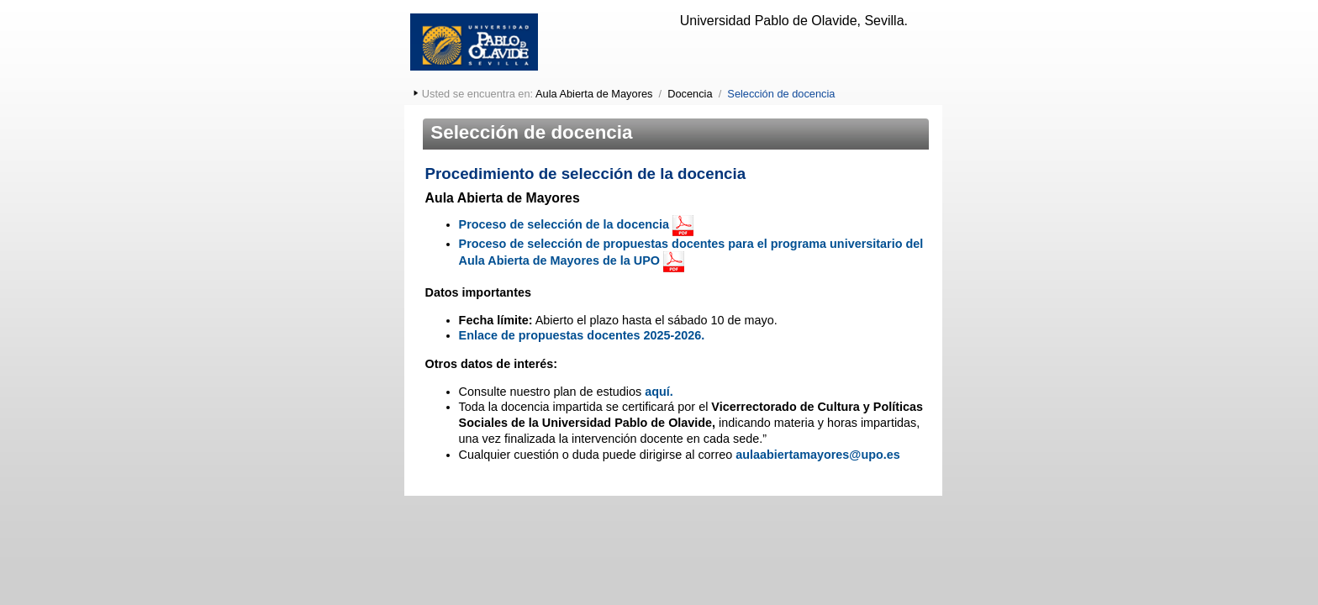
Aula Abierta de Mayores (593, 93)
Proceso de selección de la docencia (564, 224)
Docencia (689, 93)
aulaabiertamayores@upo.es (817, 454)
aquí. (659, 391)
